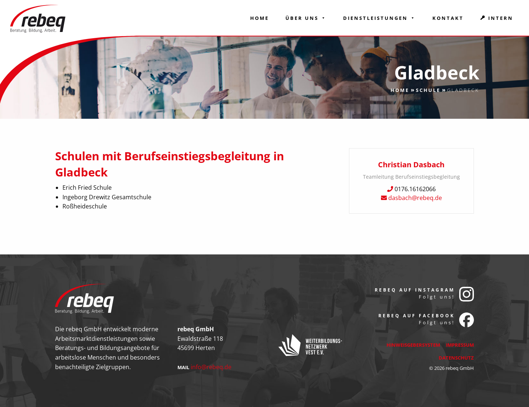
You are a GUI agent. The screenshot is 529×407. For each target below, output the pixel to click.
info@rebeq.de (211, 367)
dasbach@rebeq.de (415, 198)
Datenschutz (456, 357)
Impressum (460, 345)
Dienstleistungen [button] (379, 18)
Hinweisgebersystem (413, 345)
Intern (500, 18)
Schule (428, 90)
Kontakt (448, 18)
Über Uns (306, 18)
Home (259, 18)
